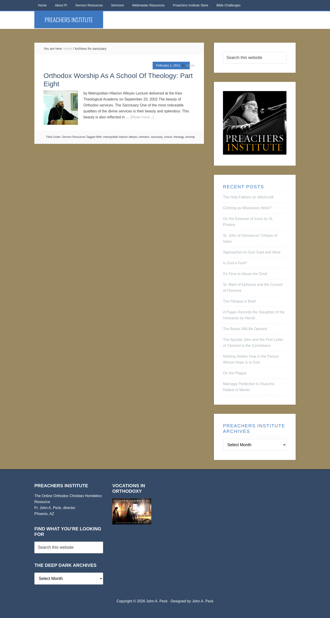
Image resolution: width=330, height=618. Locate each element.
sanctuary (156, 137)
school (168, 137)
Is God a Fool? (235, 263)
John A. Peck (202, 601)
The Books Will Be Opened (245, 329)
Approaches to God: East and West (251, 252)
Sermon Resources (74, 137)
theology (178, 137)
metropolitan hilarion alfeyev (120, 137)
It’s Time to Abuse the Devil (245, 274)
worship (190, 137)
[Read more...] (142, 117)
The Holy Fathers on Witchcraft (248, 197)
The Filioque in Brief (239, 301)
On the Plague (234, 373)
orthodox (144, 137)
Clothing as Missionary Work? (247, 208)
